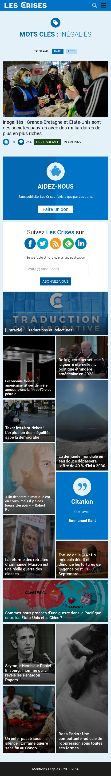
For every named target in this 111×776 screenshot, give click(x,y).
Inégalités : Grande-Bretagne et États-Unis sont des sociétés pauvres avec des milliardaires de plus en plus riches (52, 127)
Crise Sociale (47, 142)
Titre (71, 51)
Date (58, 51)
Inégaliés (55, 34)
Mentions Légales (46, 769)
